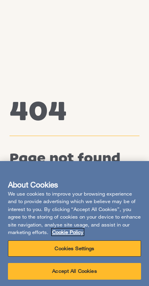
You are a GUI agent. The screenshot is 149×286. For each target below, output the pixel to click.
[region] (74, 223)
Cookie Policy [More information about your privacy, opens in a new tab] (67, 232)
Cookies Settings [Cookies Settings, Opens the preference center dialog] (74, 248)
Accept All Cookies (74, 271)
